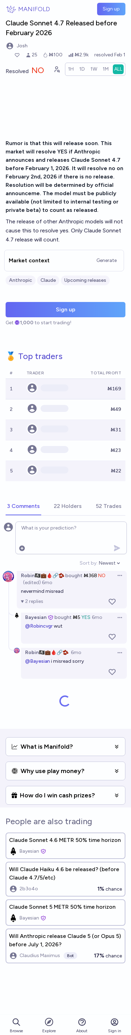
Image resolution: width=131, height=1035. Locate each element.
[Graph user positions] (57, 69)
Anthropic (20, 280)
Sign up (111, 9)
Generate (106, 260)
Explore (49, 1025)
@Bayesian (37, 661)
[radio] (71, 69)
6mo (97, 617)
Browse (16, 1025)
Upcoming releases (85, 280)
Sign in (114, 1025)
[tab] (23, 506)
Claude (48, 280)
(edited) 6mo (37, 583)
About (81, 1025)
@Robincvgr (39, 626)
